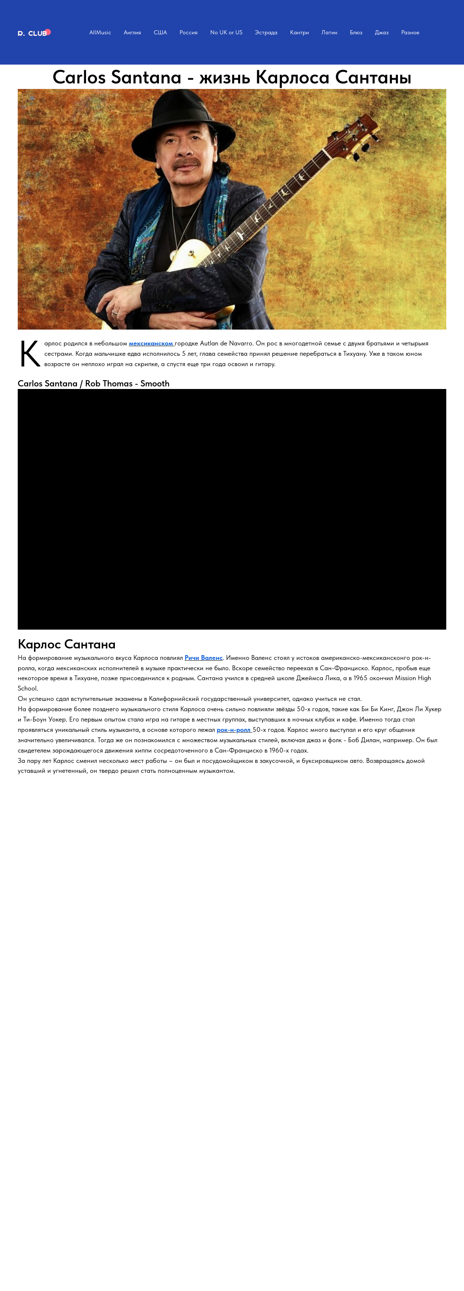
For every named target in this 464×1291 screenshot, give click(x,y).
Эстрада (266, 32)
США (160, 32)
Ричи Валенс (204, 657)
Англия (132, 32)
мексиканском (152, 343)
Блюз (356, 32)
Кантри (299, 32)
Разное (410, 32)
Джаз (382, 32)
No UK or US (226, 32)
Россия (189, 32)
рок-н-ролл (234, 729)
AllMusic (100, 32)
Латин (329, 32)
